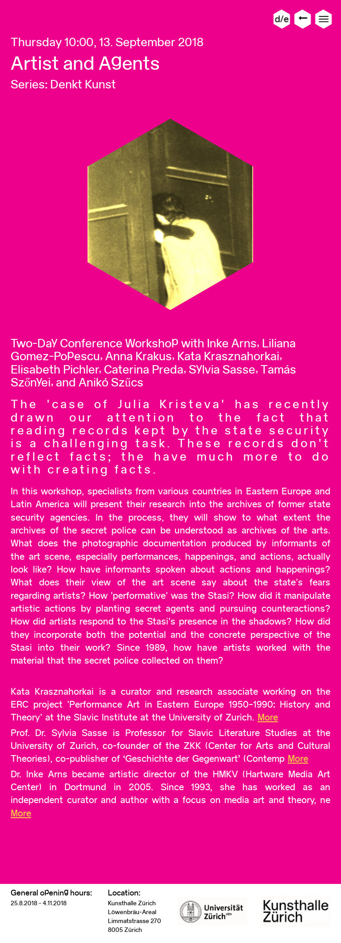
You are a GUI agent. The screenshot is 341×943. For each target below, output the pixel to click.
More (268, 717)
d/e (282, 18)
